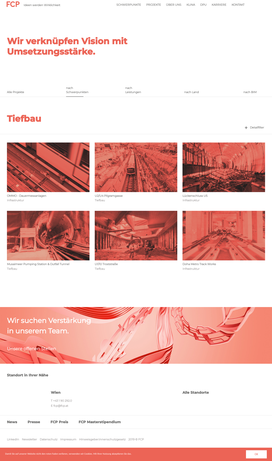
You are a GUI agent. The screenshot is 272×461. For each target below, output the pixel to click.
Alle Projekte (15, 92)
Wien (56, 392)
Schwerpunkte (128, 4)
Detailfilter (254, 127)
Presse (34, 422)
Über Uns (173, 4)
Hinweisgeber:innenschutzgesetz (102, 439)
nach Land (191, 92)
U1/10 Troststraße (106, 264)
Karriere (219, 4)
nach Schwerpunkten (74, 90)
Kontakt (238, 4)
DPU (203, 4)
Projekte (153, 4)
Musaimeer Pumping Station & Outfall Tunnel (38, 264)
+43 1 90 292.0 (62, 400)
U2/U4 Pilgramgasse (109, 195)
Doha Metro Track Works (199, 264)
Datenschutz (48, 439)
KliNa (190, 4)
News (12, 422)
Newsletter (29, 439)
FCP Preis (59, 422)
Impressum (68, 439)
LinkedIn (13, 439)
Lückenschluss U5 (194, 195)
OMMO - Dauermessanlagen (26, 195)
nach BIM (250, 92)
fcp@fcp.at (60, 405)
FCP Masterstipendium (100, 422)
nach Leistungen (133, 90)
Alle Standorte (195, 392)
